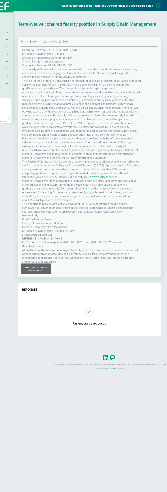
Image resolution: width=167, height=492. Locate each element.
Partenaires (15, 84)
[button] (5, 108)
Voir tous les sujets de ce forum (67, 418)
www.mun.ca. (100, 321)
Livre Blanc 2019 (19, 135)
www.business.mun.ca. (141, 279)
